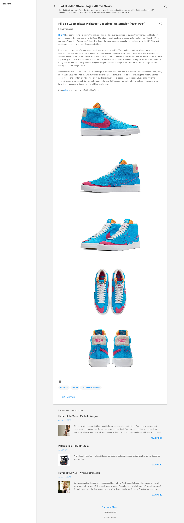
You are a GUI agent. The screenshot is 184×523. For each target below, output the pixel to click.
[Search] (165, 7)
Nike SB (61, 35)
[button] (160, 24)
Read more (156, 438)
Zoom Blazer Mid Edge (90, 387)
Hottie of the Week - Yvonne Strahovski (79, 473)
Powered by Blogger (110, 507)
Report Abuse (110, 517)
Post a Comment (68, 397)
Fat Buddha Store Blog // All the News (85, 6)
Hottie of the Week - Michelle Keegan (78, 416)
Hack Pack (64, 387)
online (65, 90)
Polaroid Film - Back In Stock (73, 446)
